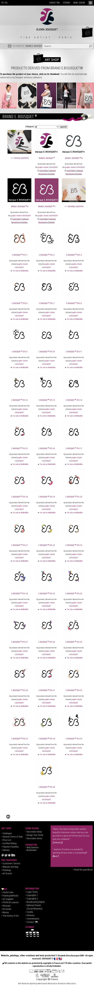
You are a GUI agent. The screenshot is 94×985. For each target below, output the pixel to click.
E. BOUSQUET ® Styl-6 (19, 303)
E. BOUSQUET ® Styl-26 (74, 593)
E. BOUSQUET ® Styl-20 (74, 497)
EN (6, 2)
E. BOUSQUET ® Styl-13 (47, 400)
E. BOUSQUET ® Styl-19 (47, 497)
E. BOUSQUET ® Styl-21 (19, 545)
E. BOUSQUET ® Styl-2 (47, 255)
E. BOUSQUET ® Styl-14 (74, 400)
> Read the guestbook (83, 869)
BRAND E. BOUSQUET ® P (46, 206)
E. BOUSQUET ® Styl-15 (19, 448)
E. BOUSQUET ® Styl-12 (19, 400)
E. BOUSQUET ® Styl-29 (74, 642)
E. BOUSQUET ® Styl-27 (19, 642)
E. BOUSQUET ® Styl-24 (19, 593)
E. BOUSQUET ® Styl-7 (47, 303)
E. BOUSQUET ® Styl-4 (74, 255)
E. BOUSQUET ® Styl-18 (19, 497)
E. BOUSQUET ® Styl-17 (74, 448)
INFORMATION (18, 46)
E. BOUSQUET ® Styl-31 (47, 690)
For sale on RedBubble (20, 271)
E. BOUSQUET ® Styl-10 (47, 351)
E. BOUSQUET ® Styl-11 (74, 351)
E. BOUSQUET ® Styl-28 (46, 642)
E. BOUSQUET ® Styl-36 (47, 787)
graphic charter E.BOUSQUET (48, 167)
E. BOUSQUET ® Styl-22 (46, 545)
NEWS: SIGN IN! (79, 3)
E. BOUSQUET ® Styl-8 (74, 303)
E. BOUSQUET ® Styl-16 (47, 448)
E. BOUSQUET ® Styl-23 (74, 545)
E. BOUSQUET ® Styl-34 (47, 738)
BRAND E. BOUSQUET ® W (74, 158)
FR (2, 2)
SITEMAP (66, 3)
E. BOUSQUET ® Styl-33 (19, 738)
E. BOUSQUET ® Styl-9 (19, 351)
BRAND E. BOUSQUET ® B (19, 206)
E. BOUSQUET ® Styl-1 (19, 255)
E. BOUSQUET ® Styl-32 (74, 690)
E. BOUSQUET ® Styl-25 (46, 593)
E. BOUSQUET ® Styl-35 (74, 738)
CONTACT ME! (54, 3)
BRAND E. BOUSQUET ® (35, 46)
